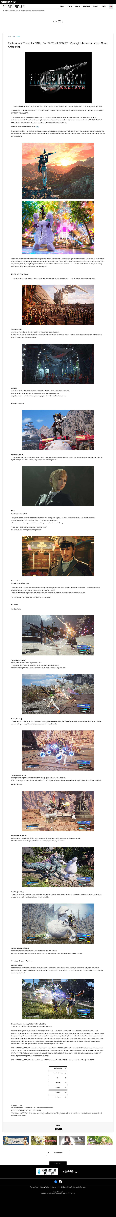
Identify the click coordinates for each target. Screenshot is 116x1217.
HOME (4, 10)
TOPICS (69, 6)
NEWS (62, 6)
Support (53, 1208)
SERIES (104, 6)
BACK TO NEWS (58, 1173)
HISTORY (95, 6)
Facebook (58, 1092)
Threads (58, 1100)
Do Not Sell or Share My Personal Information (72, 1208)
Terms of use (34, 1208)
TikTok (58, 1084)
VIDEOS (77, 6)
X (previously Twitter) (58, 1077)
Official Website (58, 1069)
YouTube (58, 1108)
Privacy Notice (44, 1208)
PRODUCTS (86, 6)
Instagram (58, 1116)
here (37, 127)
